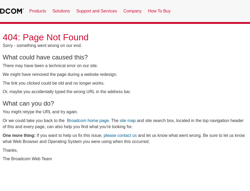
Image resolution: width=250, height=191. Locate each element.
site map (128, 120)
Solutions (61, 11)
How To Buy (159, 11)
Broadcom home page (88, 120)
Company (132, 11)
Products (37, 11)
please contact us (120, 135)
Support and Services (96, 11)
